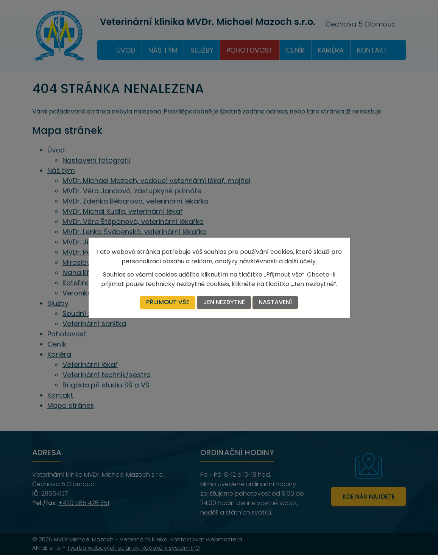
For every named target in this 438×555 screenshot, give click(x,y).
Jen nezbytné (224, 302)
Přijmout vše (167, 302)
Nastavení (275, 302)
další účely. (300, 261)
